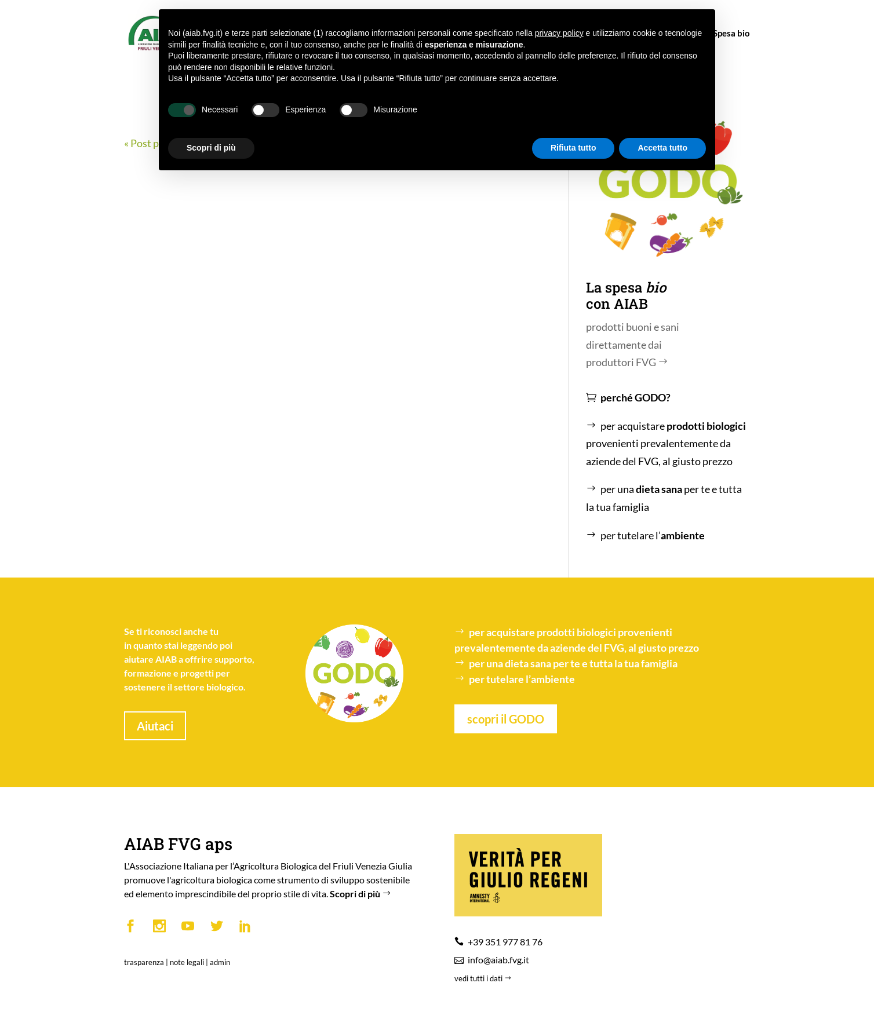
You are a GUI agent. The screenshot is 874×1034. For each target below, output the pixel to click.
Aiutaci (155, 726)
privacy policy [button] (559, 33)
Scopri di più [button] (211, 147)
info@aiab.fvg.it (498, 959)
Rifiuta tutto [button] (573, 147)
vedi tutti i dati (484, 978)
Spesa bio (726, 33)
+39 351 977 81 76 (505, 941)
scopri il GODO (505, 719)
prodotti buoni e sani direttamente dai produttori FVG (632, 344)
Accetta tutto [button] (662, 147)
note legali (187, 962)
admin (220, 962)
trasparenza (144, 962)
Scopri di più (362, 893)
